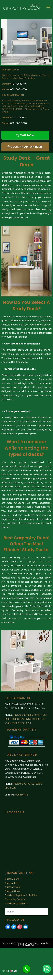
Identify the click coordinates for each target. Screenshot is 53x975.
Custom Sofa (12, 879)
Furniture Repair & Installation (22, 895)
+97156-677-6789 (21, 719)
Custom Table (12, 887)
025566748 (21, 794)
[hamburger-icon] (48, 7)
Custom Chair (12, 891)
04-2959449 (20, 83)
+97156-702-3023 (21, 723)
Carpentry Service (15, 899)
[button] (47, 969)
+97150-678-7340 (23, 783)
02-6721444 (19, 117)
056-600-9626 (18, 89)
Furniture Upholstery (16, 903)
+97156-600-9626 (23, 715)
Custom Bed (11, 883)
